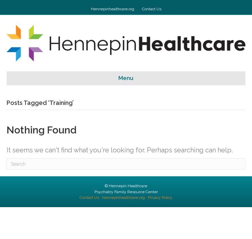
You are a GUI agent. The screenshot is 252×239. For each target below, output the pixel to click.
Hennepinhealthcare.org (112, 9)
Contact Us (151, 9)
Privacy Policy (160, 197)
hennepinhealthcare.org (123, 197)
